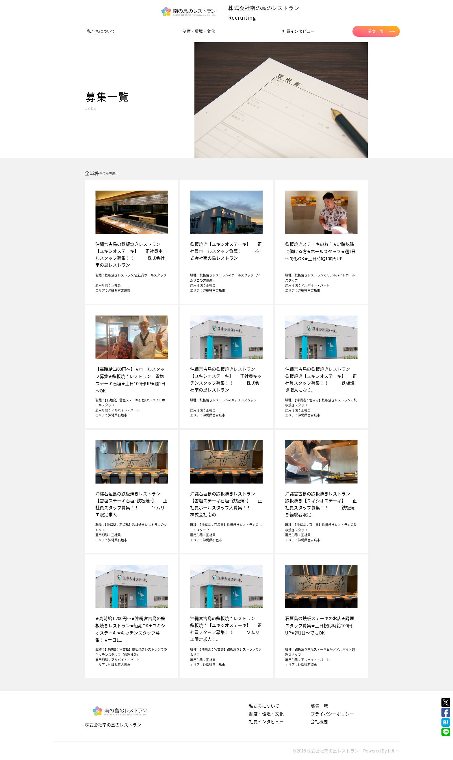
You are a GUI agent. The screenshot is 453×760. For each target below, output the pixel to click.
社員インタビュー (298, 31)
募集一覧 (381, 31)
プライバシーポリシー (332, 714)
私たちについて (101, 31)
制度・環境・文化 (199, 31)
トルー (393, 751)
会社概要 (319, 721)
